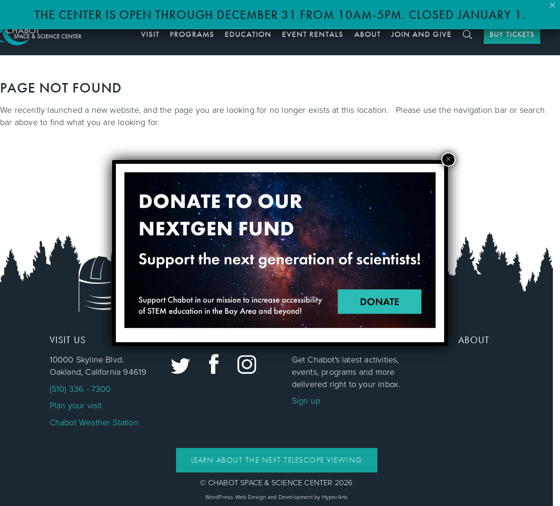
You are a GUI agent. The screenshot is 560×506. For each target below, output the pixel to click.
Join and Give (421, 34)
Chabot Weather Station (94, 422)
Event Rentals (312, 34)
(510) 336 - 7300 (80, 389)
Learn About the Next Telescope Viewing (276, 460)
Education (248, 34)
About (367, 34)
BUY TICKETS (512, 34)
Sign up (306, 401)
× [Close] (552, 5)
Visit (150, 34)
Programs (192, 34)
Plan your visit (76, 405)
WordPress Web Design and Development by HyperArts (276, 497)
